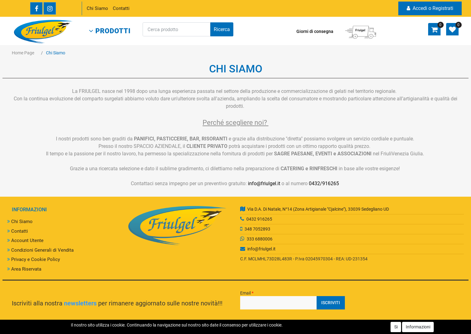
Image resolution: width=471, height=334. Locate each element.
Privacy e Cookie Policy (33, 259)
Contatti (121, 8)
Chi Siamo (97, 8)
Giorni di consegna (314, 31)
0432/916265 (324, 183)
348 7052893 (257, 228)
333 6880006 (259, 238)
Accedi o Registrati (430, 8)
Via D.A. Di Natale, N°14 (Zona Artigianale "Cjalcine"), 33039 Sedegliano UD (318, 209)
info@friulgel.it (264, 183)
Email (247, 293)
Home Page (23, 52)
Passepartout (260, 330)
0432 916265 (259, 219)
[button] (109, 31)
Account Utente (25, 240)
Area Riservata (24, 269)
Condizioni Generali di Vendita (40, 250)
